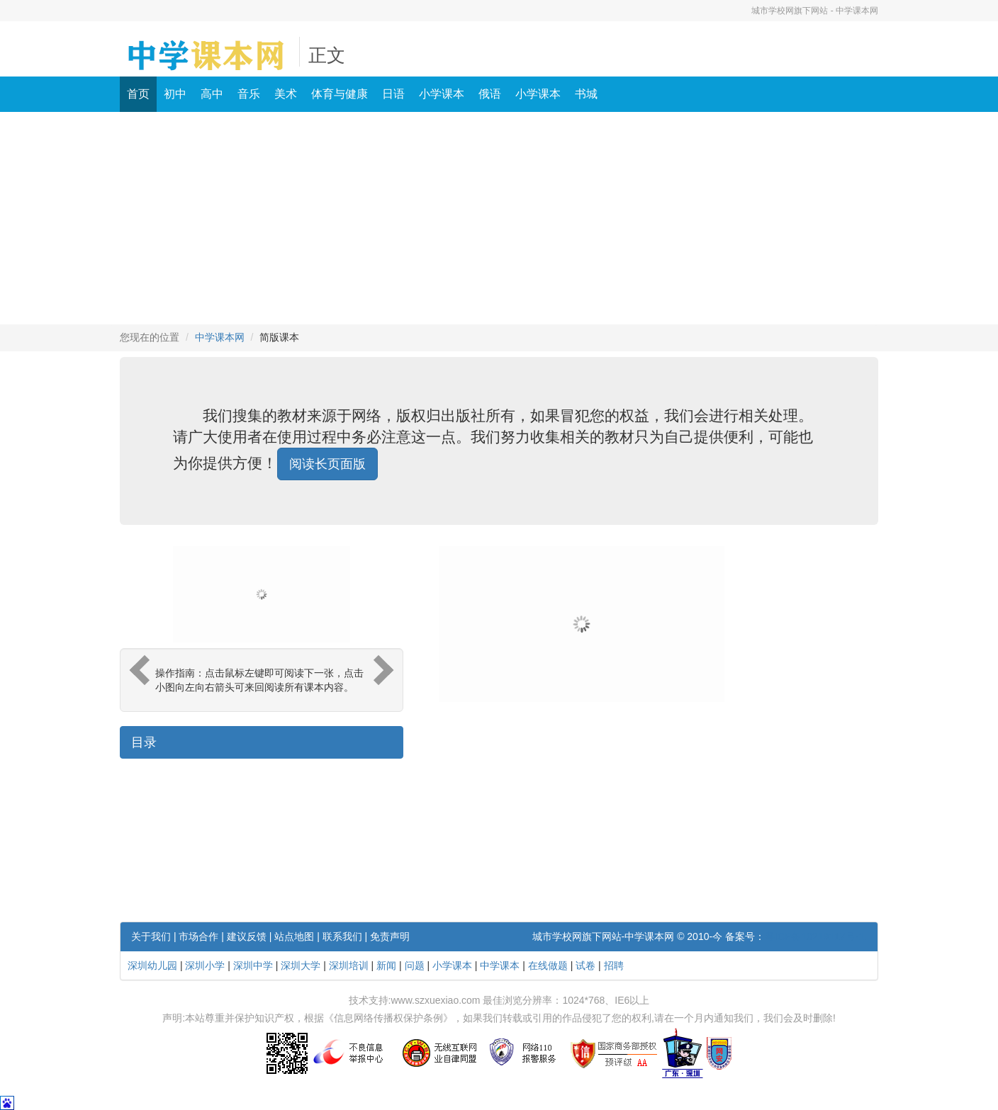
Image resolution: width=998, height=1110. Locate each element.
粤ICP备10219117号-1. (816, 936)
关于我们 (151, 936)
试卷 (585, 965)
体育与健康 (339, 94)
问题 (415, 965)
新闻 (386, 965)
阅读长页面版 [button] (327, 464)
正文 (326, 55)
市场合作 (198, 936)
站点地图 (294, 936)
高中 (212, 94)
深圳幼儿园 (152, 965)
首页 (138, 94)
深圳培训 (349, 965)
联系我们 (342, 936)
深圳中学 (253, 965)
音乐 (248, 94)
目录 (144, 742)
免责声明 (390, 936)
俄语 (489, 94)
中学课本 (500, 965)
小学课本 (441, 94)
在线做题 (548, 965)
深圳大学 (300, 965)
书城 (586, 94)
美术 (285, 94)
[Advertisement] (499, 218)
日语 (393, 94)
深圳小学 (205, 965)
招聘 (614, 965)
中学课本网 (220, 337)
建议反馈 (247, 936)
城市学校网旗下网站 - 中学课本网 (814, 11)
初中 (175, 94)
